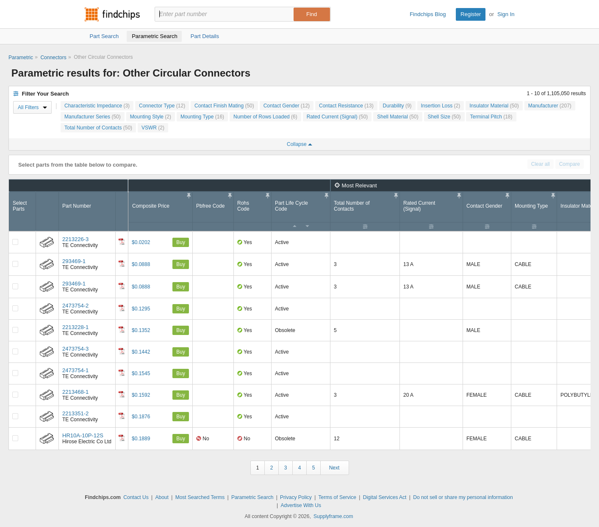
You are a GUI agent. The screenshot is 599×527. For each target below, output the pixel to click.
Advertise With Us (301, 505)
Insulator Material (494, 106)
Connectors (53, 57)
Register (470, 14)
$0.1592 (141, 395)
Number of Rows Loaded (265, 117)
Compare (569, 164)
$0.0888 (141, 264)
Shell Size (444, 117)
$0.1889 (141, 439)
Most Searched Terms (200, 497)
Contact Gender (286, 106)
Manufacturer (549, 106)
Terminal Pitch (491, 117)
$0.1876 (141, 417)
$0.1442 (141, 352)
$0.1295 (141, 309)
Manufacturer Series (92, 117)
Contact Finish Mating (224, 106)
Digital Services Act (385, 497)
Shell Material (397, 117)
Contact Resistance (346, 106)
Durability (397, 106)
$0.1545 (141, 373)
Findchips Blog (428, 14)
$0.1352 (141, 330)
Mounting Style (150, 117)
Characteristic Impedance (97, 106)
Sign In (505, 14)
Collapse (299, 144)
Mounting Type (202, 117)
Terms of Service (337, 497)
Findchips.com (112, 14)
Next (334, 468)
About (161, 497)
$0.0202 (141, 242)
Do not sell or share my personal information (463, 497)
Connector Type (162, 106)
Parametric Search (252, 497)
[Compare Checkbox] (15, 242)
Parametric (20, 57)
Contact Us (135, 497)
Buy (180, 242)
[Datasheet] (122, 241)
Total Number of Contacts (98, 128)
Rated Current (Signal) (337, 117)
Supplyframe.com (333, 516)
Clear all (540, 164)
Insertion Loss (440, 106)
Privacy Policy (296, 497)
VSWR (152, 128)
